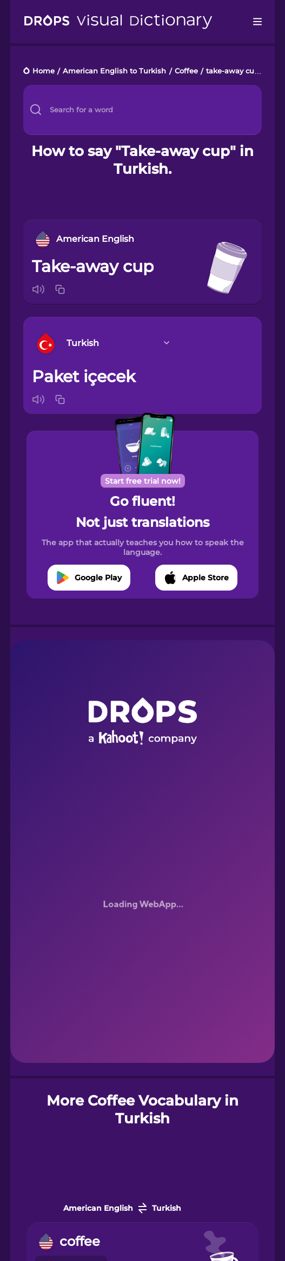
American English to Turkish (114, 71)
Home (43, 71)
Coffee (186, 71)
